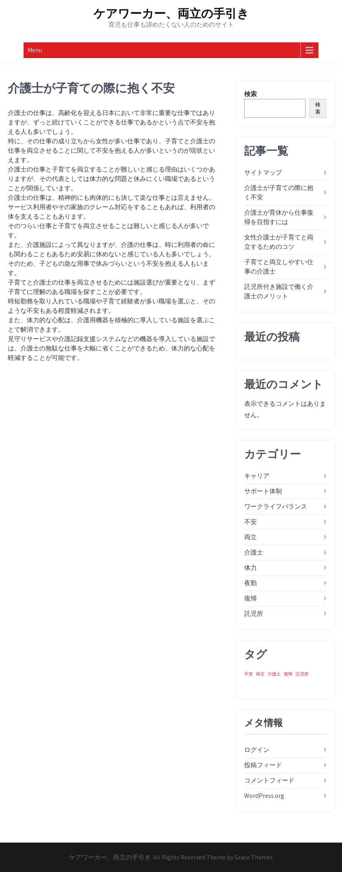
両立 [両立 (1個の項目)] (260, 674)
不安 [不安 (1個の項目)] (248, 674)
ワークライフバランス (275, 506)
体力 (250, 568)
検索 (250, 94)
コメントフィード (269, 780)
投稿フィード (263, 765)
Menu (34, 50)
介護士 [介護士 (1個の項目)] (274, 674)
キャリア (256, 476)
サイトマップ (263, 172)
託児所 (253, 613)
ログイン (256, 750)
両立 (250, 537)
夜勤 (250, 583)
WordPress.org (264, 796)
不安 (250, 522)
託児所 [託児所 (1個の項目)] (302, 674)
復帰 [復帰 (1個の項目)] (288, 674)
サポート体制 (263, 491)
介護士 (253, 552)
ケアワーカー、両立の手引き (171, 13)
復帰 (250, 598)
